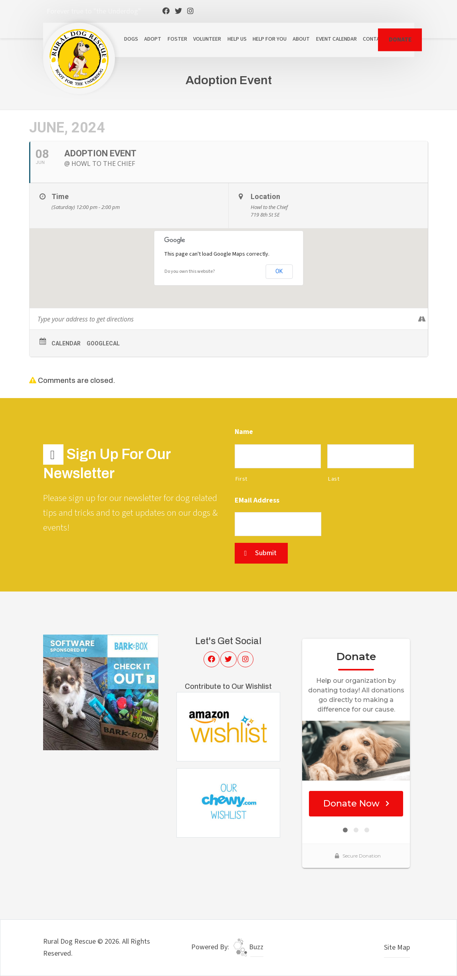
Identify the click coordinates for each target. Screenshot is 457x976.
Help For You (270, 39)
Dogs (131, 39)
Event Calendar (336, 39)
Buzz (248, 947)
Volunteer (207, 39)
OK (279, 271)
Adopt (152, 39)
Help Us (237, 39)
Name (244, 431)
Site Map (397, 947)
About (301, 39)
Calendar (66, 343)
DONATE (400, 39)
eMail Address (257, 500)
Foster (177, 39)
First (241, 479)
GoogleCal (103, 343)
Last (334, 479)
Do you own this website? (189, 271)
